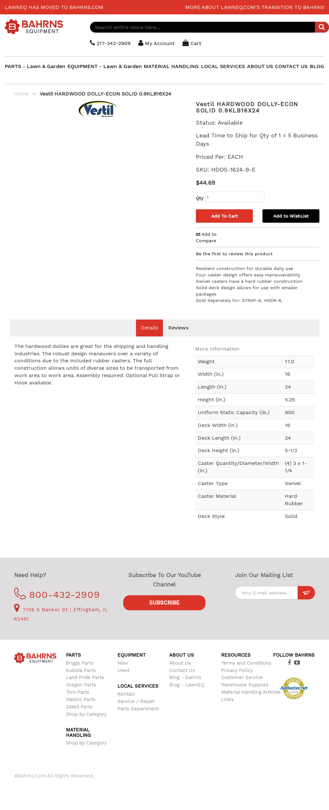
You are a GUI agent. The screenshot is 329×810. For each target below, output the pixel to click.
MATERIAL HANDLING (171, 66)
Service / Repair (136, 701)
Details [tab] (149, 328)
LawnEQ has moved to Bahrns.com (54, 7)
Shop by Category (86, 714)
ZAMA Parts (79, 707)
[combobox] (209, 27)
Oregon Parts (81, 685)
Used (123, 670)
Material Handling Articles (251, 692)
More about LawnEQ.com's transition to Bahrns (254, 7)
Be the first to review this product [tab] (234, 253)
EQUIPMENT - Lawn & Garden (105, 66)
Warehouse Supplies (245, 685)
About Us (180, 663)
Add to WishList (291, 216)
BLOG (317, 66)
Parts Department (138, 709)
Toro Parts (77, 692)
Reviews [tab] (178, 328)
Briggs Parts (79, 663)
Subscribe (164, 602)
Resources (236, 655)
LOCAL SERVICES (223, 66)
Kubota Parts (81, 670)
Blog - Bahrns (185, 677)
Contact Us (182, 670)
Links (227, 699)
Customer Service (242, 677)
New (122, 663)
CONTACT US (291, 66)
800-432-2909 (57, 594)
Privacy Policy (237, 670)
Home (21, 94)
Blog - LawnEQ (187, 685)
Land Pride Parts (85, 677)
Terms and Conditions (246, 663)
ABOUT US (260, 66)
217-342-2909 (110, 43)
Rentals (126, 694)
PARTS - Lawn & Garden (35, 66)
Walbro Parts (80, 699)
